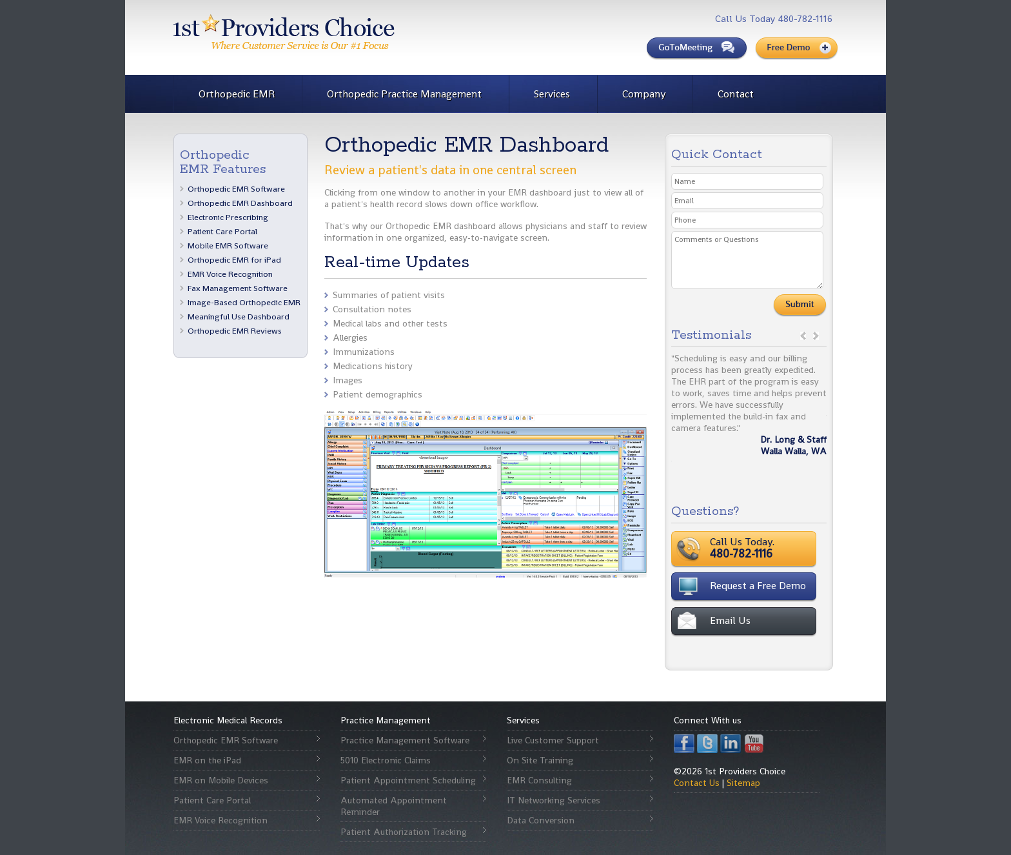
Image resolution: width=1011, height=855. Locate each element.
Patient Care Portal (222, 231)
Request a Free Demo (758, 585)
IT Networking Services (553, 800)
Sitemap (743, 783)
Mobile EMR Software (228, 245)
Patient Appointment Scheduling (408, 780)
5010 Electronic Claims (385, 760)
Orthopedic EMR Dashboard (240, 202)
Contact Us (697, 783)
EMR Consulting (539, 780)
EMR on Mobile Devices (220, 780)
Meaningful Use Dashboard (239, 316)
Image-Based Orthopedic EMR (244, 302)
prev (803, 336)
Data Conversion (540, 820)
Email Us (730, 620)
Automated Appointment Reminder (393, 806)
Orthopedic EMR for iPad (234, 259)
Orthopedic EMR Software (236, 188)
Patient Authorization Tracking (403, 832)
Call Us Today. (782, 548)
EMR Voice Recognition (230, 273)
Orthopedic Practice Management (404, 94)
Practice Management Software (404, 740)
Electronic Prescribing (228, 217)
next (816, 336)
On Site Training (540, 760)
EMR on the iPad (207, 760)
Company (643, 94)
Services (552, 94)
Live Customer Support (553, 740)
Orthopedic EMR (237, 94)
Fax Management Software (238, 288)
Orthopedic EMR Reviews (235, 330)
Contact (736, 94)
